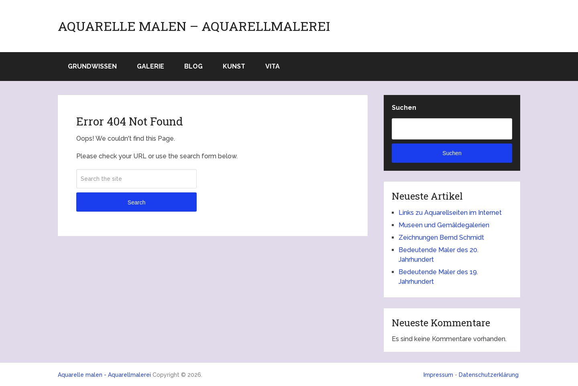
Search (136, 202)
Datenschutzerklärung (489, 375)
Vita (272, 66)
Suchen (404, 107)
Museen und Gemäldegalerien (444, 225)
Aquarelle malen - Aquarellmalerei (104, 375)
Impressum (438, 375)
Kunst (234, 66)
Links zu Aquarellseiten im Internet (450, 212)
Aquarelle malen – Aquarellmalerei (194, 26)
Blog (193, 66)
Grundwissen (92, 66)
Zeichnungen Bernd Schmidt (441, 237)
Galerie (150, 66)
